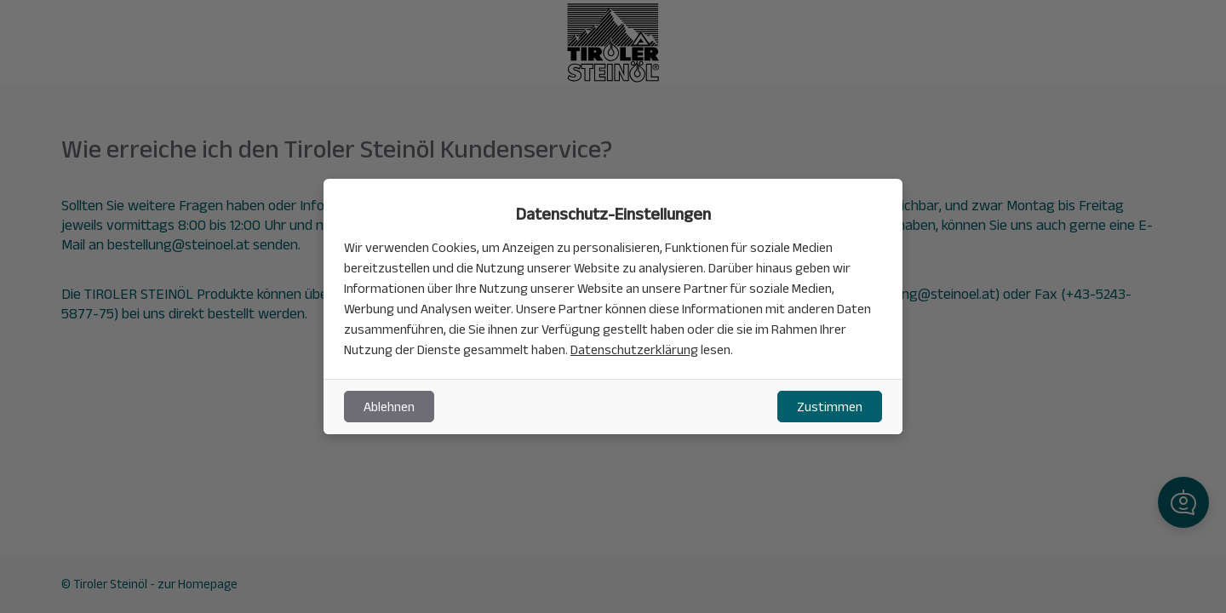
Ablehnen (389, 406)
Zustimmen (829, 406)
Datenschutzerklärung (634, 349)
